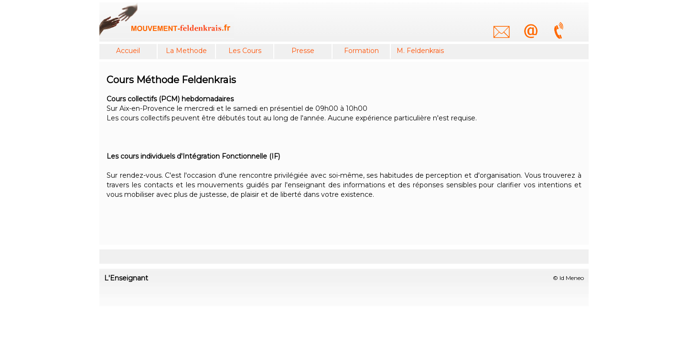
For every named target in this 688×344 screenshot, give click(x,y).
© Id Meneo (568, 277)
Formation (361, 50)
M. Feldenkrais (420, 50)
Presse (302, 50)
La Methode (186, 50)
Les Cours (244, 50)
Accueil (128, 50)
